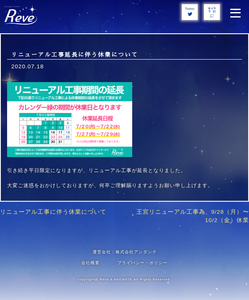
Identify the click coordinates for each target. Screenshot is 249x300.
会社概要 (90, 262)
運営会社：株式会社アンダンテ (125, 252)
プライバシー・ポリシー (142, 262)
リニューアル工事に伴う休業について (53, 212)
